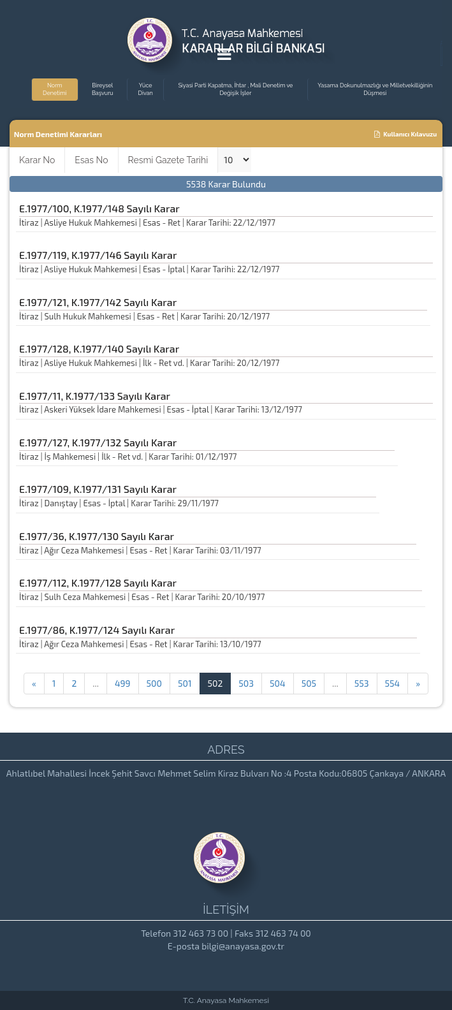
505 (309, 683)
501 (185, 683)
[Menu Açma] (224, 56)
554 (392, 683)
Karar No (37, 160)
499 (123, 683)
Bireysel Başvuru (102, 89)
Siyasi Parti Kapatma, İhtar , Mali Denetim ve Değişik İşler (235, 89)
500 (154, 683)
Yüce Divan (145, 89)
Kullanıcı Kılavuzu (405, 134)
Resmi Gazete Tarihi (168, 160)
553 (361, 683)
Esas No (91, 160)
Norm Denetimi (54, 89)
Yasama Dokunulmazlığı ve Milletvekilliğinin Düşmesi (374, 89)
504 (278, 683)
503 (246, 683)
